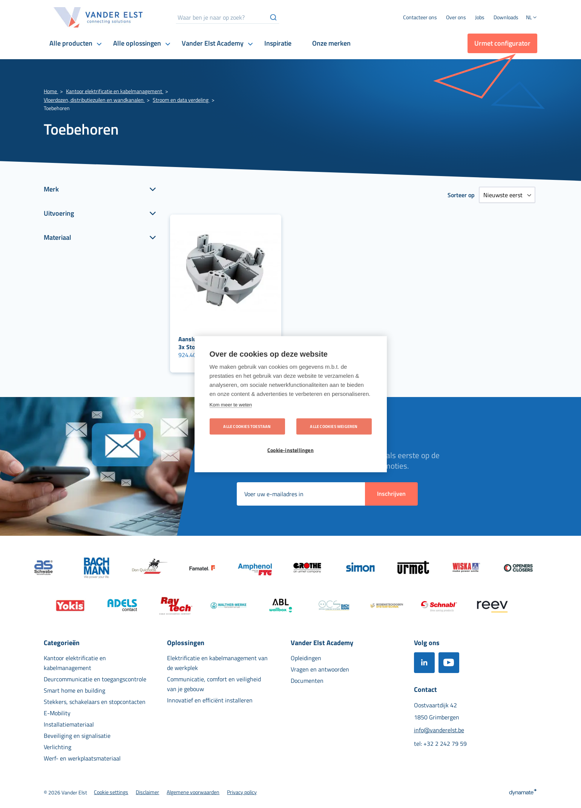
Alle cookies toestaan (247, 426)
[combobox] (227, 17)
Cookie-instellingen (290, 450)
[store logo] (98, 17)
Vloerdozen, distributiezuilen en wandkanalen (94, 100)
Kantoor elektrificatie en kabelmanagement (114, 91)
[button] (531, 18)
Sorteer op (461, 194)
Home (51, 91)
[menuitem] (456, 17)
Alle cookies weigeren (333, 426)
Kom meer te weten (231, 404)
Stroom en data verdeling (181, 100)
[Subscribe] (391, 494)
